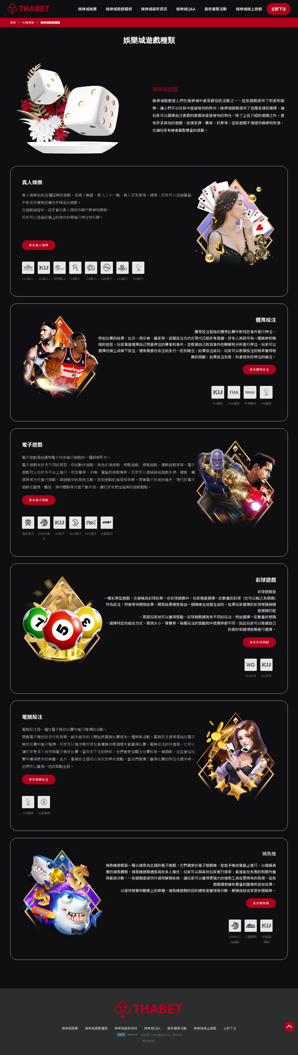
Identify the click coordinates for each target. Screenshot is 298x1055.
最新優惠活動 (216, 9)
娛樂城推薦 (87, 9)
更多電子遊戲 (38, 500)
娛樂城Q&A (185, 9)
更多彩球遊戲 (259, 642)
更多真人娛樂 (38, 245)
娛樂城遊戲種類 (119, 9)
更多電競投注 (38, 779)
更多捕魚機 (261, 903)
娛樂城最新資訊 (154, 9)
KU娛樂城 (28, 22)
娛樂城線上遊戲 (249, 9)
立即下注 (278, 9)
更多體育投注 (259, 369)
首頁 (13, 22)
